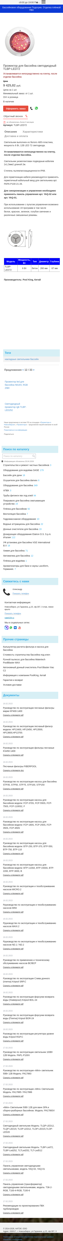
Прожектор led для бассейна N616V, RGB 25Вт (16, 384)
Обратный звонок (13, 116)
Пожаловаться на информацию (15, 430)
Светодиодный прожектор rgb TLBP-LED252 (15, 407)
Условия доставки (12, 685)
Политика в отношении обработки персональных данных (28, 1237)
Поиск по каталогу (16, 449)
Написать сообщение (12, 1239)
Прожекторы (21, 425)
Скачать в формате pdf (13, 715)
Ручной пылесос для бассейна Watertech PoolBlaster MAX (24, 661)
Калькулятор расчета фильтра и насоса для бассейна (25, 648)
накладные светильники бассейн (22, 359)
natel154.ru (9, 618)
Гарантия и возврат (13, 680)
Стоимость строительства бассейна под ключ (26, 654)
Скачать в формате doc (13, 770)
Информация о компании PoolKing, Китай (24, 675)
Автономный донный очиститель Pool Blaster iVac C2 (28, 669)
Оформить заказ (16, 108)
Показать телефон (21, 593)
